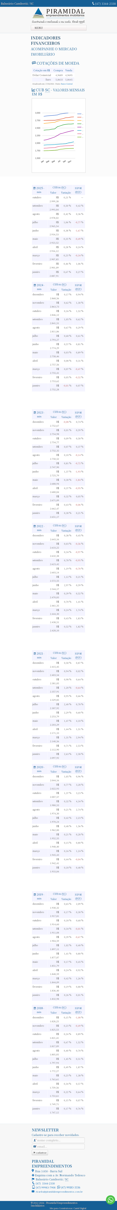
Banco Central (67, 83)
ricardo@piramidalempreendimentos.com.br (59, 1191)
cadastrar (40, 1152)
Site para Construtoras (61, 1208)
